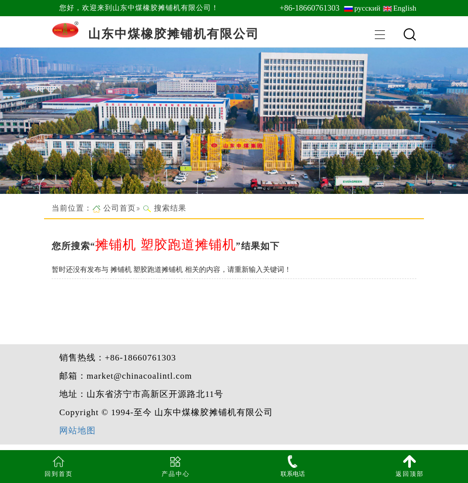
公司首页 (119, 208)
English (404, 8)
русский (367, 8)
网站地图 (77, 430)
